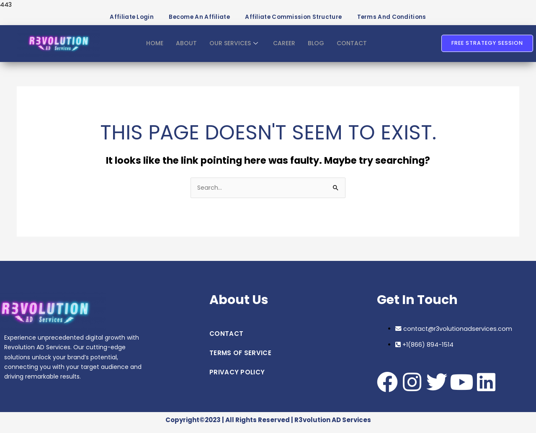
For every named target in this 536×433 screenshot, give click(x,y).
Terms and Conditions (401, 19)
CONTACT (354, 47)
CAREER (284, 47)
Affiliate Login (120, 19)
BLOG (317, 47)
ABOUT (183, 47)
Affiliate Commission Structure (295, 19)
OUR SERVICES (232, 47)
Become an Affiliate (193, 19)
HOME (152, 47)
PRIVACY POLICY (237, 376)
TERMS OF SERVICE (240, 357)
